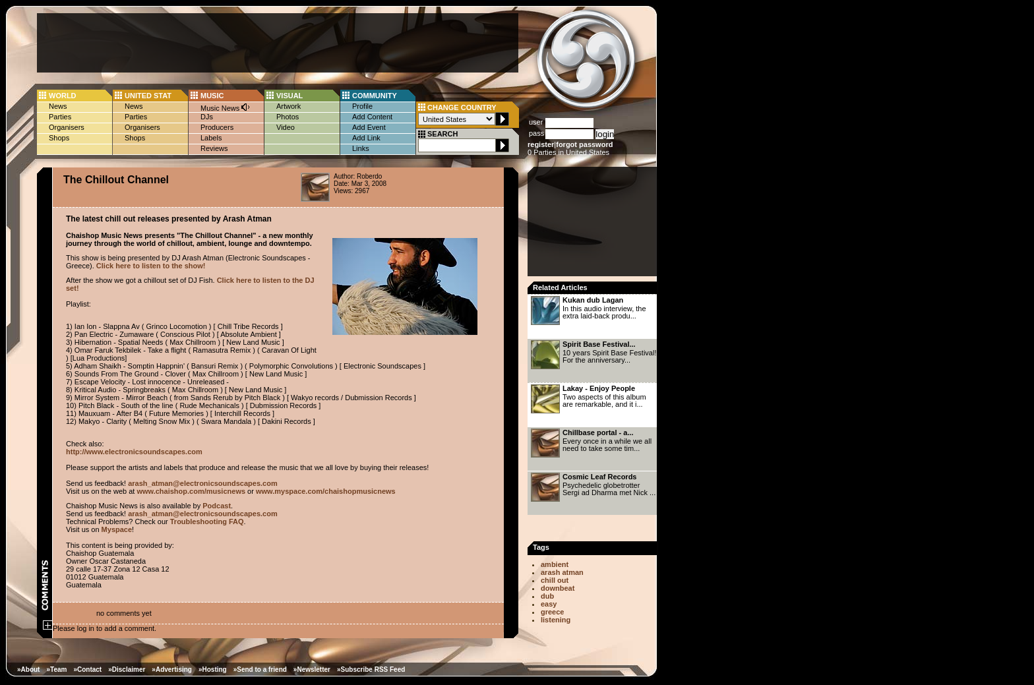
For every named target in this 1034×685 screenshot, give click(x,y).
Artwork (288, 106)
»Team (56, 669)
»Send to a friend (260, 669)
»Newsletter (311, 669)
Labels (211, 138)
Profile (362, 106)
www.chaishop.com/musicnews (191, 491)
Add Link (366, 138)
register (541, 144)
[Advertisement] (278, 43)
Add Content (372, 117)
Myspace (117, 529)
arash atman (562, 572)
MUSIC (212, 96)
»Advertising (172, 669)
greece (552, 612)
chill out (554, 580)
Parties (60, 117)
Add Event (369, 127)
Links (360, 148)
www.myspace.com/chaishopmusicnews (326, 491)
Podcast (216, 506)
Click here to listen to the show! (151, 266)
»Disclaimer (126, 669)
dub (547, 596)
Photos (287, 117)
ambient (554, 564)
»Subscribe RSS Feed (371, 669)
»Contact (87, 669)
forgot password (584, 144)
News (58, 106)
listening (555, 620)
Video (285, 127)
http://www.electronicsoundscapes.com (134, 452)
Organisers (66, 127)
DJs (206, 117)
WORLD (62, 96)
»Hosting (212, 669)
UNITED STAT (148, 96)
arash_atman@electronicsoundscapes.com (203, 483)
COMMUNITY (374, 96)
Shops (59, 138)
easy (549, 604)
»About (28, 669)
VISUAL (289, 96)
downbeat (557, 588)
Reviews (214, 148)
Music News (225, 107)
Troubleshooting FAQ (207, 521)
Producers (216, 127)
